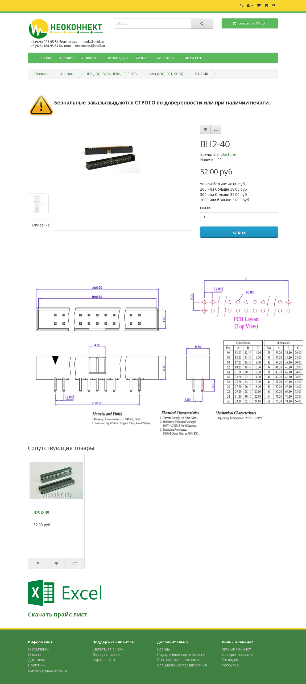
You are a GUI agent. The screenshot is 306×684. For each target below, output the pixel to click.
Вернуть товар (106, 654)
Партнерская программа (179, 659)
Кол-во (205, 208)
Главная (43, 57)
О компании (38, 649)
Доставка (36, 659)
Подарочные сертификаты (181, 654)
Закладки (230, 659)
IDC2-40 (41, 512)
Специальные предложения (182, 665)
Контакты (166, 57)
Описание (41, 225)
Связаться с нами (109, 649)
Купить (239, 232)
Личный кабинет (236, 649)
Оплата (35, 654)
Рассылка (230, 665)
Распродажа (116, 57)
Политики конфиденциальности (47, 667)
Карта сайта (104, 659)
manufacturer (224, 154)
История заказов (237, 654)
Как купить (192, 57)
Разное (142, 57)
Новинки (89, 57)
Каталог (66, 57)
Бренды (164, 649)
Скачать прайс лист (58, 614)
